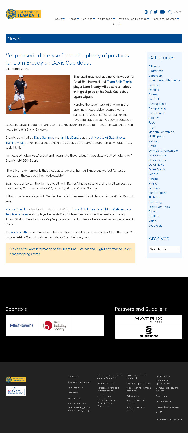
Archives (159, 238)
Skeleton (154, 197)
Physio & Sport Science (132, 19)
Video (152, 221)
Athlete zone (104, 396)
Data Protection (163, 401)
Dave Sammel (44, 137)
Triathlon (154, 216)
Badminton (156, 71)
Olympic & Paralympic (163, 150)
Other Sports (157, 169)
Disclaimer (161, 396)
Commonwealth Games (164, 80)
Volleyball (155, 225)
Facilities (87, 19)
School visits (133, 396)
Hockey (154, 117)
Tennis (153, 211)
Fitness (72, 19)
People (153, 174)
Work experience (77, 403)
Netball (153, 141)
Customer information (79, 382)
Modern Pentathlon (161, 132)
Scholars (154, 188)
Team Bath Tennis (119, 82)
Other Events (157, 160)
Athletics (154, 66)
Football (154, 99)
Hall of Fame (157, 113)
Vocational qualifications (139, 383)
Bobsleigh (155, 75)
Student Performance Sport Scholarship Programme (108, 403)
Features (154, 85)
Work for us (74, 398)
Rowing (154, 178)
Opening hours (75, 387)
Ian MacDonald (70, 137)
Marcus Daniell (16, 209)
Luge (152, 127)
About (116, 24)
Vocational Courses (164, 19)
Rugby (153, 183)
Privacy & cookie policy (167, 407)
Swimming (155, 202)
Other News (156, 164)
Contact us (73, 376)
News (13, 38)
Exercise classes (105, 383)
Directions (73, 392)
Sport (58, 19)
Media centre (163, 376)
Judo (152, 122)
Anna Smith (19, 232)
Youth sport (105, 19)
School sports (158, 192)
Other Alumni (157, 155)
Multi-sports (156, 136)
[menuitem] (60, 20)
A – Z (159, 412)
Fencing (154, 89)
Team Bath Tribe (159, 207)
